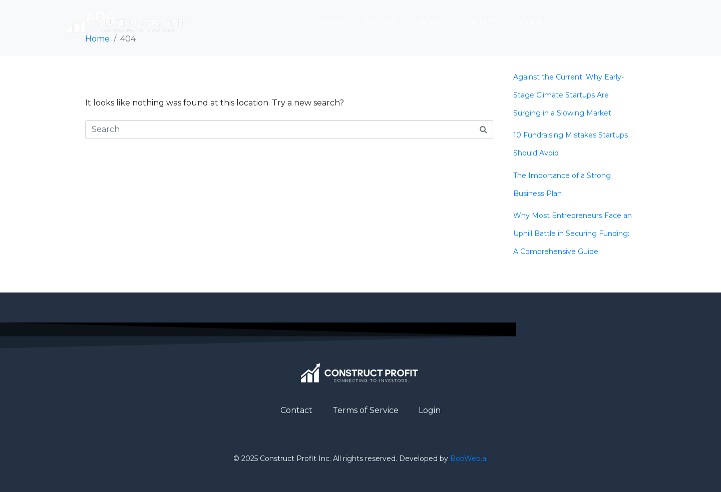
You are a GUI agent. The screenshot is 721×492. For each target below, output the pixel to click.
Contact (478, 22)
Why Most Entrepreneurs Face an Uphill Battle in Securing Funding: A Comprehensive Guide (572, 233)
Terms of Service (365, 410)
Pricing (381, 22)
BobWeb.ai (469, 458)
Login (528, 22)
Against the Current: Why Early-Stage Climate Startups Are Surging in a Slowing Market (568, 95)
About (332, 22)
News (429, 22)
